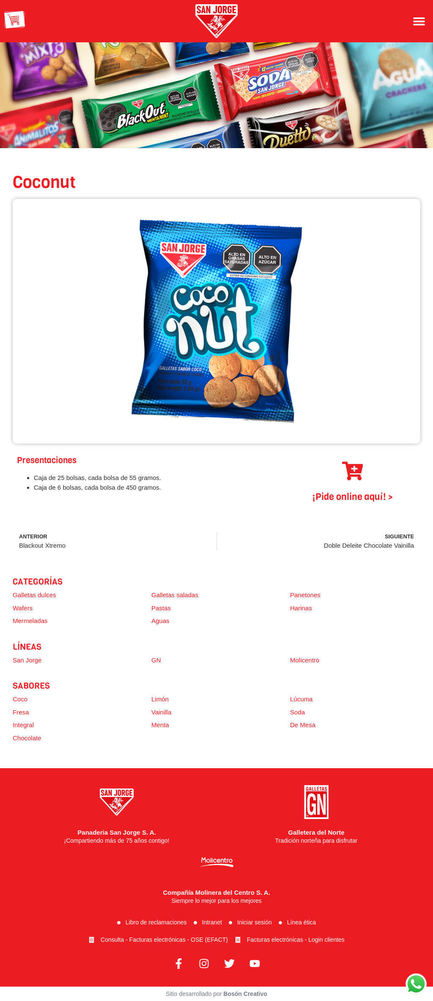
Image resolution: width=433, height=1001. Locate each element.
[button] (419, 20)
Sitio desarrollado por (216, 993)
